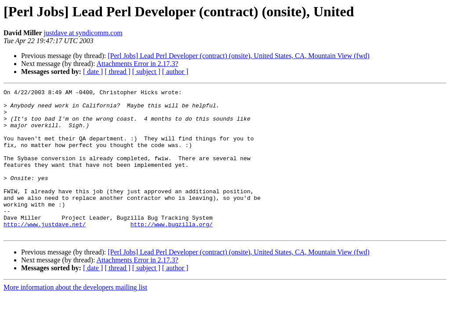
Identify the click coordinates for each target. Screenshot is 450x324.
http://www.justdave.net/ (45, 252)
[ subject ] (146, 71)
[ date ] (93, 71)
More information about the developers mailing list (75, 316)
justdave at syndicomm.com (83, 33)
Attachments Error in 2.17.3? (137, 63)
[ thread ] (118, 71)
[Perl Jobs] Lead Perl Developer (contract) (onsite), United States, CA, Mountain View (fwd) (238, 55)
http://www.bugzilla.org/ (172, 252)
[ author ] (175, 71)
